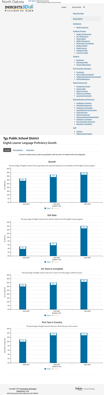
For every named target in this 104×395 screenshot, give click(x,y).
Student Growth (81, 46)
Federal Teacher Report (84, 134)
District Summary (82, 27)
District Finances (82, 91)
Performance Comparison (85, 43)
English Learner (81, 48)
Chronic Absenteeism (83, 65)
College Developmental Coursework (88, 77)
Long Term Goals (82, 53)
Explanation (30, 150)
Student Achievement (83, 34)
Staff (74, 128)
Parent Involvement (83, 115)
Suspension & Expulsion (84, 108)
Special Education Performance (83, 99)
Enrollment (80, 60)
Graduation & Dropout (83, 103)
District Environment (80, 83)
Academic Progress (79, 31)
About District (77, 19)
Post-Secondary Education (82, 68)
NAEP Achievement (83, 41)
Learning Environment (84, 96)
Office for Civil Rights (83, 93)
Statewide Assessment (84, 105)
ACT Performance (82, 36)
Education (79, 7)
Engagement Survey (83, 86)
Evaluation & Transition (84, 119)
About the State (78, 13)
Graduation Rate (81, 50)
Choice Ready (81, 39)
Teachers (79, 131)
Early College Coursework (85, 74)
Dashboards (77, 24)
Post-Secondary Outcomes (85, 122)
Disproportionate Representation (87, 117)
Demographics (18, 150)
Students (76, 56)
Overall (7, 150)
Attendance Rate (82, 62)
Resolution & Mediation (84, 124)
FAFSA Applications (83, 79)
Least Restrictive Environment (86, 110)
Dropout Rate (81, 89)
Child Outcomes (81, 112)
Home (63, 7)
